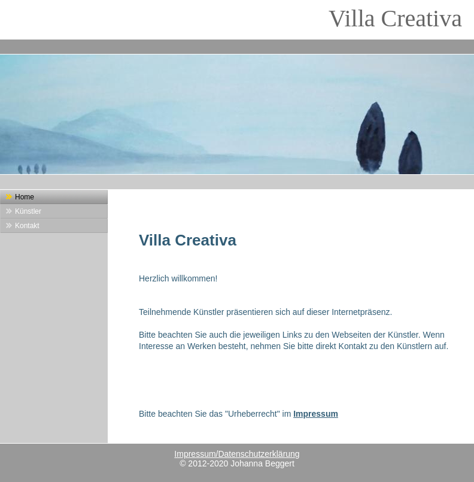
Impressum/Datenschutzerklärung (236, 454)
